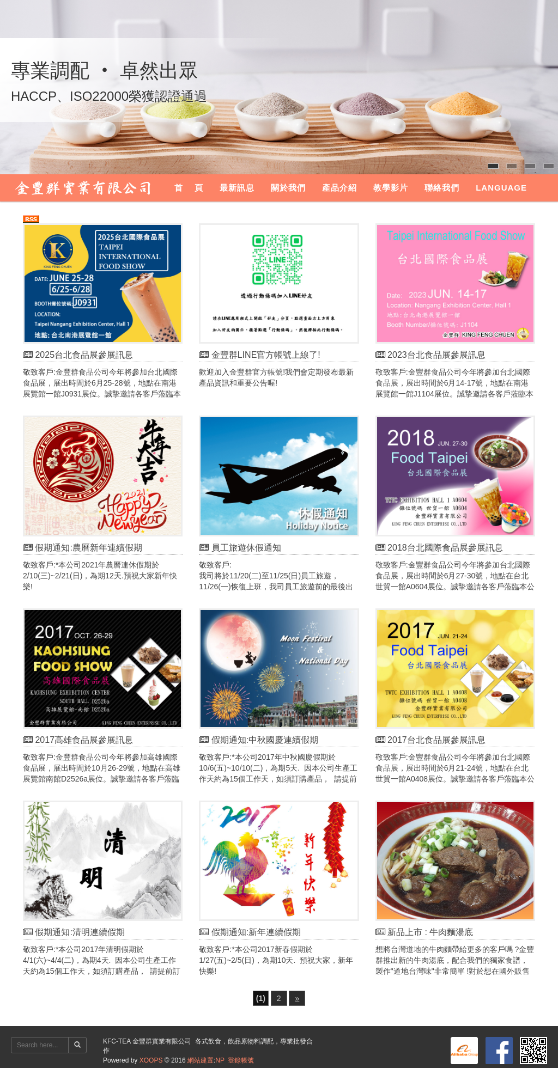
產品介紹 (339, 187)
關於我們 (288, 187)
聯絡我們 (441, 187)
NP (219, 1060)
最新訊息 (237, 187)
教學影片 (390, 187)
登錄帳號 (241, 1060)
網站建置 (200, 1060)
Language (501, 187)
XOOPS (151, 1060)
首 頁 (188, 187)
